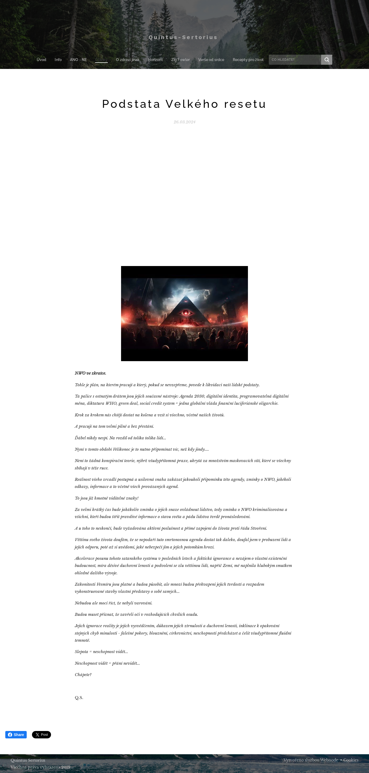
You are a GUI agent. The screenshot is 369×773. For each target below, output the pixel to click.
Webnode (329, 760)
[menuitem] (46, 59)
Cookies (350, 760)
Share (16, 735)
